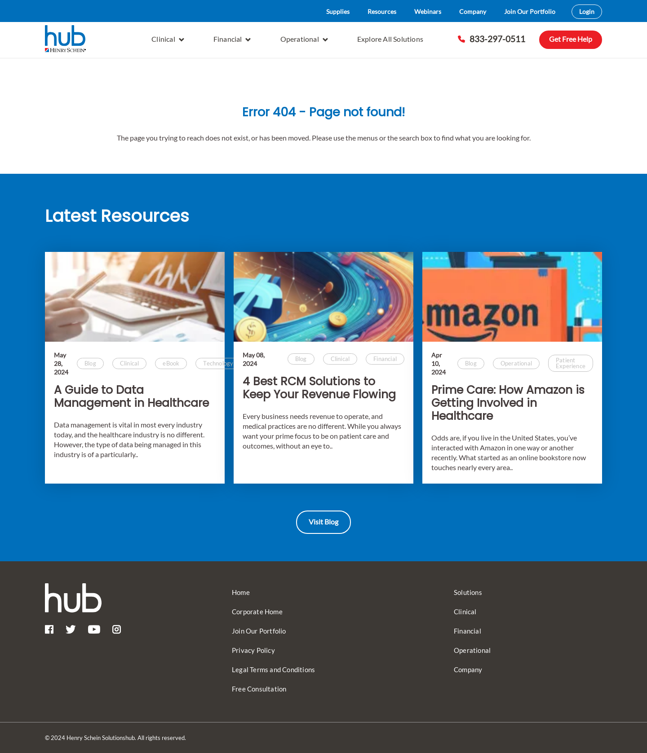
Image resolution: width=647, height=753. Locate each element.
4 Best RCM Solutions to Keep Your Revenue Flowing (319, 388)
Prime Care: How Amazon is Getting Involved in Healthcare (508, 403)
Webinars (427, 11)
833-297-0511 (491, 39)
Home (241, 592)
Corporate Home (257, 612)
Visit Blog (323, 521)
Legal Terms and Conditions (273, 669)
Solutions (468, 592)
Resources (382, 11)
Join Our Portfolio (529, 11)
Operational (304, 39)
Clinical (167, 39)
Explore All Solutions (390, 39)
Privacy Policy (253, 650)
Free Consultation (259, 689)
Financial (232, 39)
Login (586, 11)
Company (472, 11)
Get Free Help (570, 39)
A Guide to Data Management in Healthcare (131, 397)
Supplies (338, 11)
